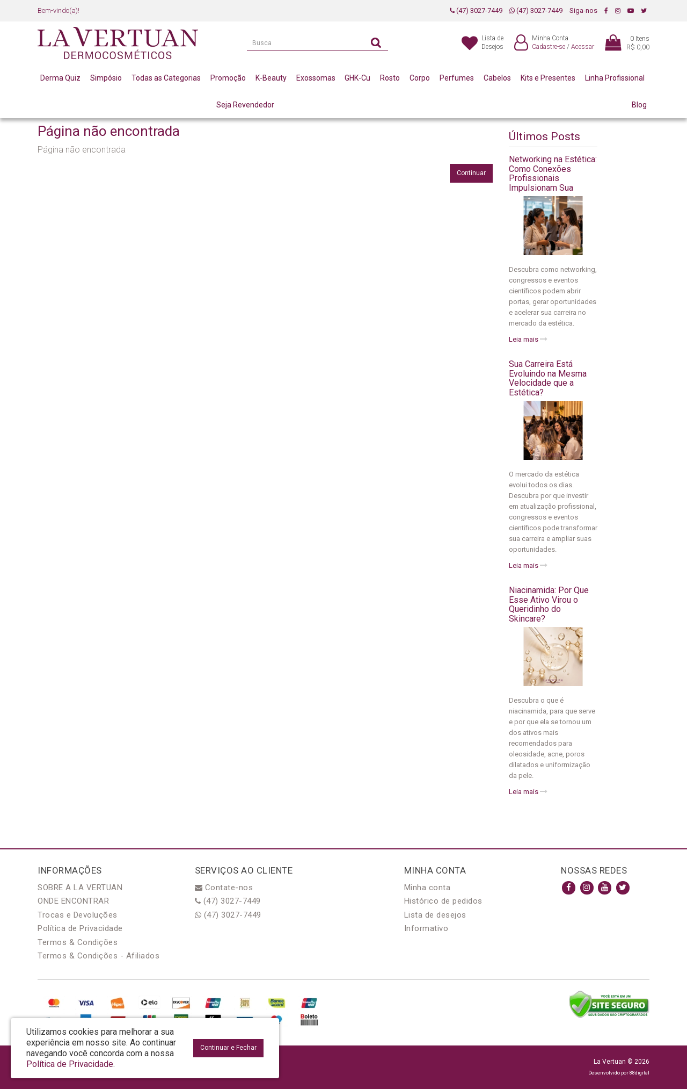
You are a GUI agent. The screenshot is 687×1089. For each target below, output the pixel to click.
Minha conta (427, 887)
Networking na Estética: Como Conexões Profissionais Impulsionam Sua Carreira (553, 178)
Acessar (582, 47)
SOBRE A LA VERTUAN (80, 887)
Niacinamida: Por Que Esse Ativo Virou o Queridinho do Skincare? (549, 604)
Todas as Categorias (166, 78)
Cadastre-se (548, 47)
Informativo (426, 928)
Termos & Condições (78, 942)
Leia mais (528, 339)
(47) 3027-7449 (476, 10)
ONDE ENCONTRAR (73, 901)
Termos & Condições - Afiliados (98, 956)
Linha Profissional (615, 78)
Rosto (390, 78)
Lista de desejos (435, 915)
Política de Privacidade (80, 928)
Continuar (471, 173)
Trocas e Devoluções (78, 915)
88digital (639, 1073)
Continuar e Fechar (228, 1047)
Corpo (420, 78)
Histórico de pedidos (443, 901)
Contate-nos (224, 887)
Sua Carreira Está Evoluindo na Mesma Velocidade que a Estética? (548, 378)
